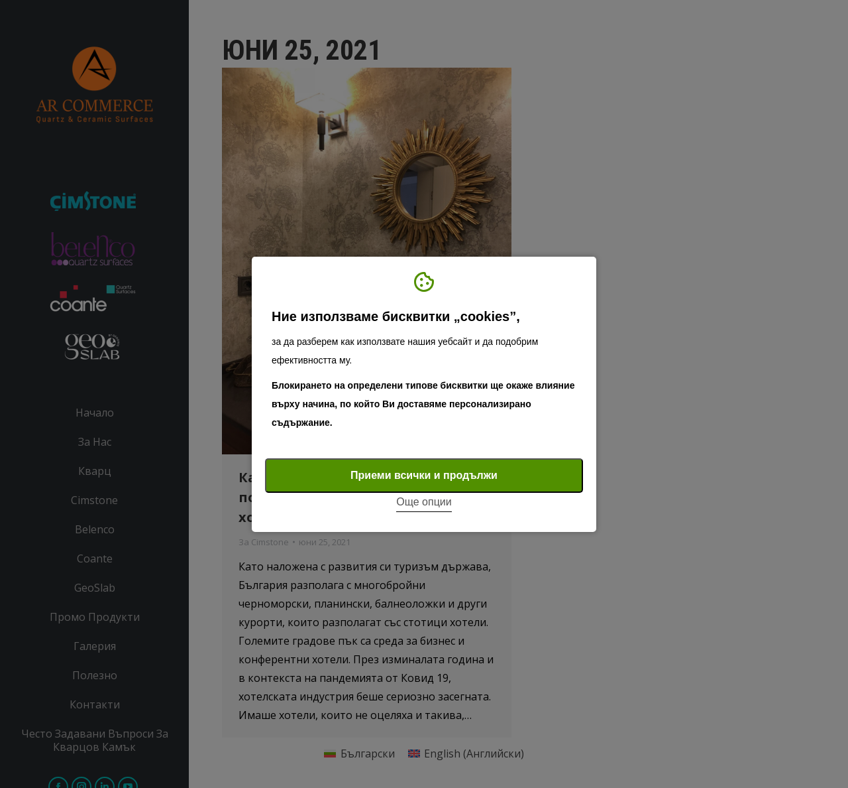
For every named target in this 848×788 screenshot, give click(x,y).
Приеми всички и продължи (424, 475)
